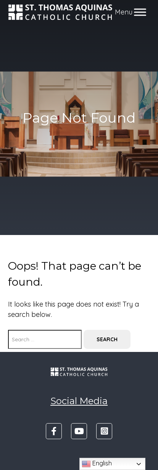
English (97, 463)
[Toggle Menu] (140, 12)
